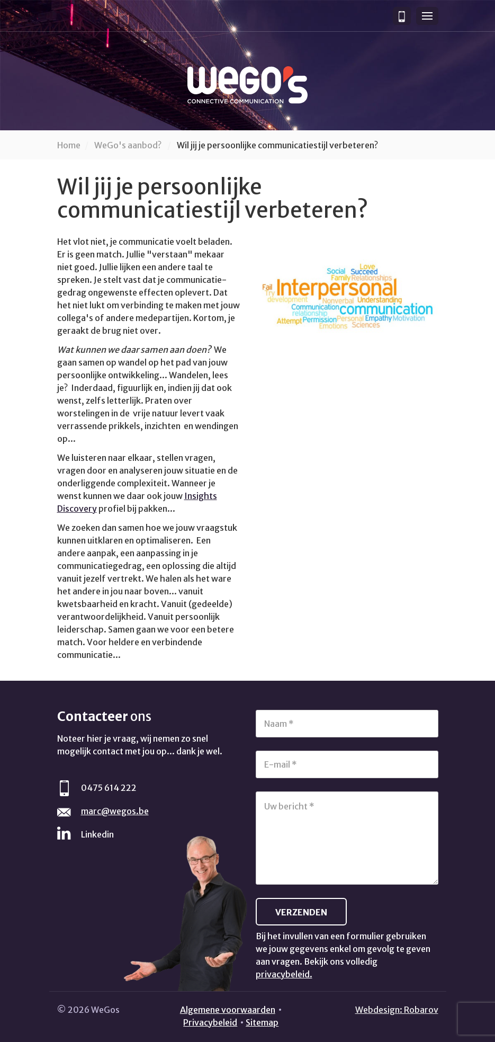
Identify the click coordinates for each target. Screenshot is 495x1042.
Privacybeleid (210, 1022)
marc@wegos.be (115, 811)
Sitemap (262, 1022)
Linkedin (97, 834)
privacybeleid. (284, 974)
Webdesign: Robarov (396, 1009)
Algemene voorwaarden (227, 1009)
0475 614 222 (109, 787)
